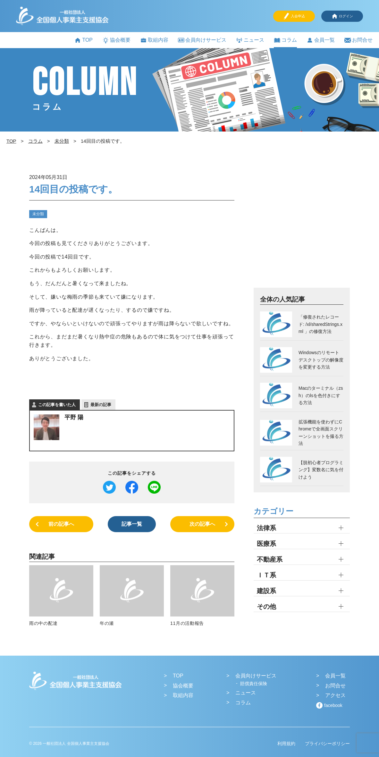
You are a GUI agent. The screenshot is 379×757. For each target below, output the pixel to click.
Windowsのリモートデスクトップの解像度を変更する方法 (321, 360)
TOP (83, 40)
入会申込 (294, 16)
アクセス (335, 695)
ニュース (250, 40)
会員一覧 (321, 40)
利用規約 (286, 743)
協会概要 (116, 40)
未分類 (38, 214)
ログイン (342, 16)
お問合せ (358, 40)
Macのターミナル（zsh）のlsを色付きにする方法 (321, 395)
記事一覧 (132, 524)
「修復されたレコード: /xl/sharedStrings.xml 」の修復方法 (320, 324)
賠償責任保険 (253, 683)
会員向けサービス (202, 40)
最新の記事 (100, 404)
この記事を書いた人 (57, 404)
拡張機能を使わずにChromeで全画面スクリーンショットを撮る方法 (321, 432)
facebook (333, 705)
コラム (285, 40)
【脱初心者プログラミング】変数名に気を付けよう (321, 470)
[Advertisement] (302, 230)
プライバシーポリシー (327, 743)
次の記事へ (202, 524)
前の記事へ (61, 524)
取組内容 (154, 40)
